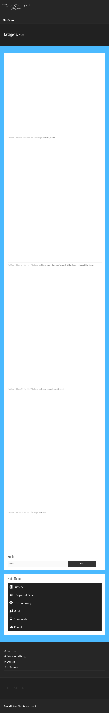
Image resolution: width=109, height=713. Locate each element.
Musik (47, 138)
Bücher (69, 265)
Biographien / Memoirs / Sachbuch (53, 265)
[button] (6, 20)
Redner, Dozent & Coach (55, 389)
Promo (52, 138)
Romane (92, 265)
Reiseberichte (83, 265)
